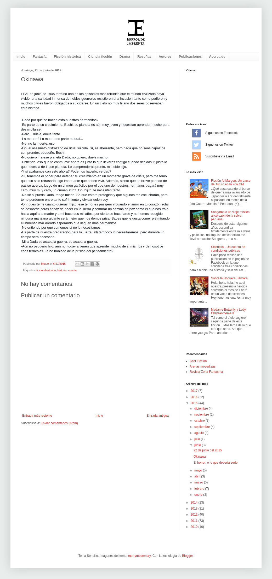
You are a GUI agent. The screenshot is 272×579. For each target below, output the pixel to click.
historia (61, 270)
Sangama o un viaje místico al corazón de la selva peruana (230, 215)
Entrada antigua (157, 415)
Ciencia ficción (100, 56)
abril (197, 476)
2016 (195, 397)
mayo (198, 470)
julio (197, 439)
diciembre (201, 408)
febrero (199, 489)
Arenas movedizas (203, 366)
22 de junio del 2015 (208, 450)
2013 (195, 508)
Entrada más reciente (37, 415)
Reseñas (144, 56)
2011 (195, 521)
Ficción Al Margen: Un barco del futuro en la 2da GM (231, 182)
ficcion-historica (46, 270)
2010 (195, 527)
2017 (195, 391)
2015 (195, 403)
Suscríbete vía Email (196, 156)
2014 (195, 502)
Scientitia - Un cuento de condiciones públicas (228, 248)
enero (198, 495)
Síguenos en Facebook (196, 133)
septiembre (202, 427)
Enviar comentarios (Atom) (59, 423)
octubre (200, 420)
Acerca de (217, 56)
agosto (199, 433)
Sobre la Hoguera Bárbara (229, 278)
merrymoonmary (139, 556)
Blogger (187, 556)
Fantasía (40, 56)
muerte (72, 270)
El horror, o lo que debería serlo (215, 462)
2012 (195, 514)
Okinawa (200, 456)
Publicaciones (190, 56)
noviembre (202, 414)
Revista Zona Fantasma (206, 372)
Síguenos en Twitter (196, 144)
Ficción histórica (67, 56)
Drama (125, 56)
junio (198, 445)
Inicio (20, 56)
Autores (165, 56)
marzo (199, 482)
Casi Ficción (198, 361)
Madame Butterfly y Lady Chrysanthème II (228, 311)
